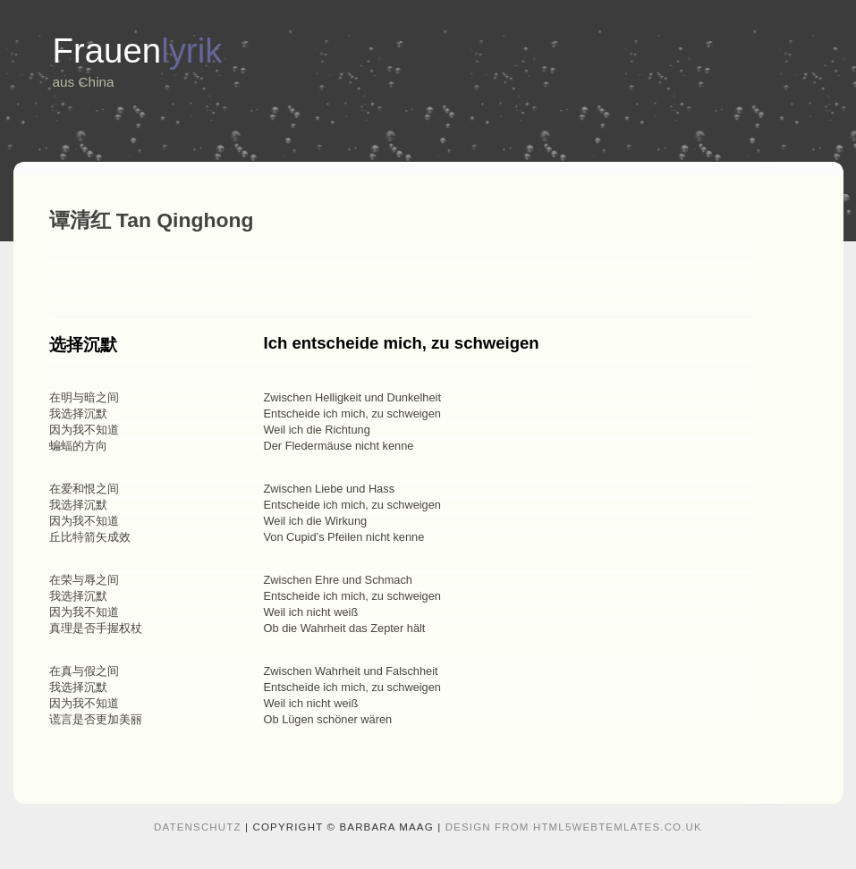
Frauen (138, 50)
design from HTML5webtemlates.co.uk (573, 827)
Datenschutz (198, 827)
